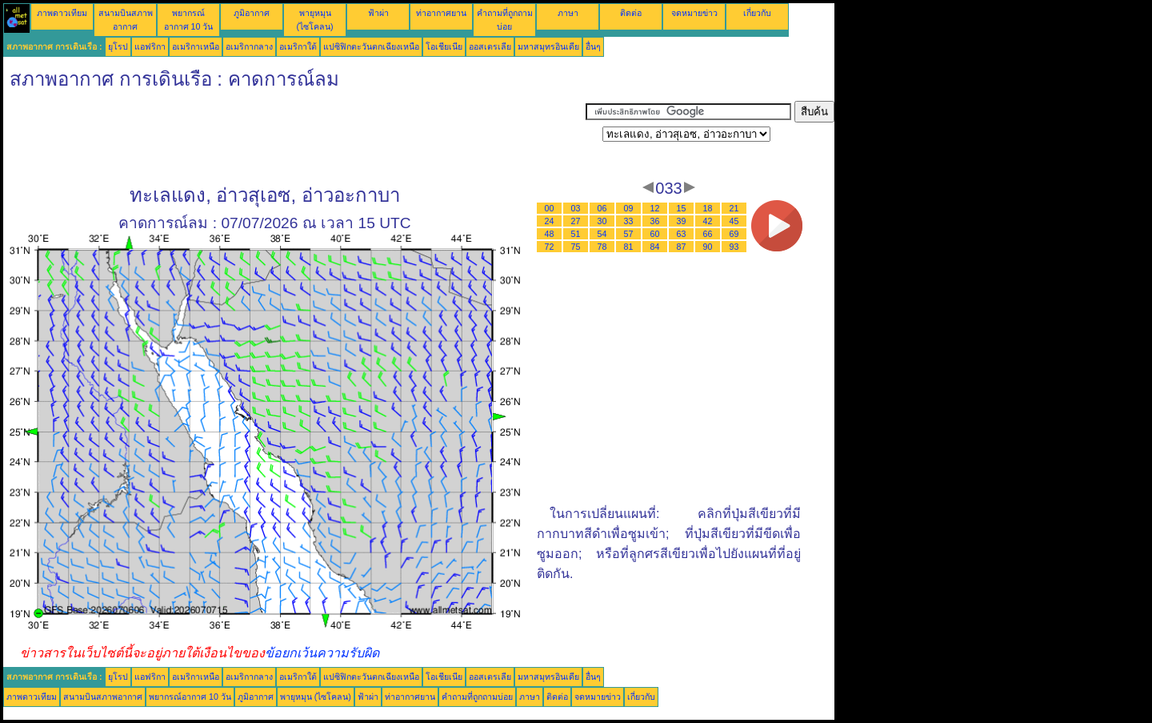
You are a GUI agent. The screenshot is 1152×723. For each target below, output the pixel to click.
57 (629, 234)
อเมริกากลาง (249, 46)
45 (734, 221)
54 (602, 234)
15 (681, 208)
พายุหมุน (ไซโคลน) (315, 696)
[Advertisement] (294, 137)
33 (629, 221)
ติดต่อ (631, 13)
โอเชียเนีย (444, 46)
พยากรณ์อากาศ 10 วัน (190, 696)
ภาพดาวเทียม (62, 13)
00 (549, 208)
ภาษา (568, 13)
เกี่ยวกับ (757, 13)
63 (681, 234)
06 (602, 208)
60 (655, 234)
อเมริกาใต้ (298, 46)
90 (708, 246)
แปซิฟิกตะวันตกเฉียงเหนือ (371, 46)
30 (602, 221)
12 (655, 208)
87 (681, 246)
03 (576, 208)
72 (549, 246)
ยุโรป (118, 46)
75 (576, 246)
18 (708, 208)
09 (629, 208)
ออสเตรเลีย (490, 46)
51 (576, 234)
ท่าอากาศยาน (441, 13)
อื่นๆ (593, 46)
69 (734, 234)
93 (734, 246)
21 (734, 208)
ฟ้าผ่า (378, 13)
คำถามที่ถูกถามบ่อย (477, 696)
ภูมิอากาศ (252, 13)
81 (629, 246)
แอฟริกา (150, 46)
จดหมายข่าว (694, 13)
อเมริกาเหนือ (195, 46)
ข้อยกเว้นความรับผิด (322, 653)
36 (655, 221)
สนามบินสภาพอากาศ (102, 696)
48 (549, 234)
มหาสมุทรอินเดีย (548, 46)
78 (602, 246)
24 (549, 221)
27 (576, 221)
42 (708, 221)
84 (655, 246)
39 (681, 221)
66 (708, 234)
